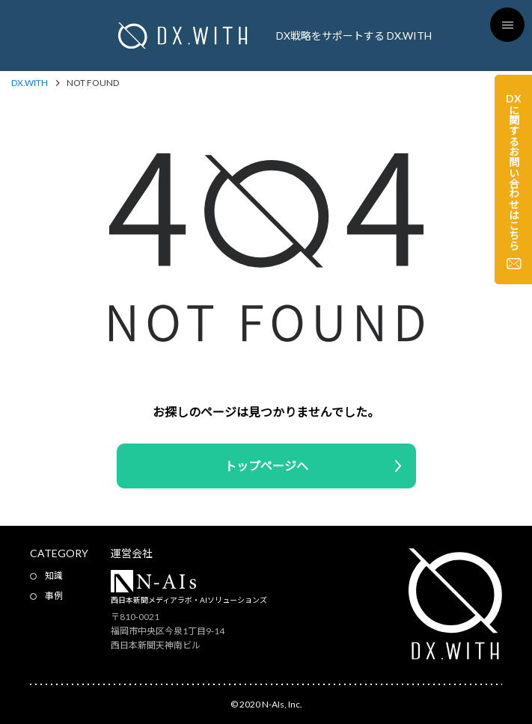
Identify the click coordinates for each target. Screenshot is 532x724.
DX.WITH (29, 83)
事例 (54, 595)
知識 (54, 575)
